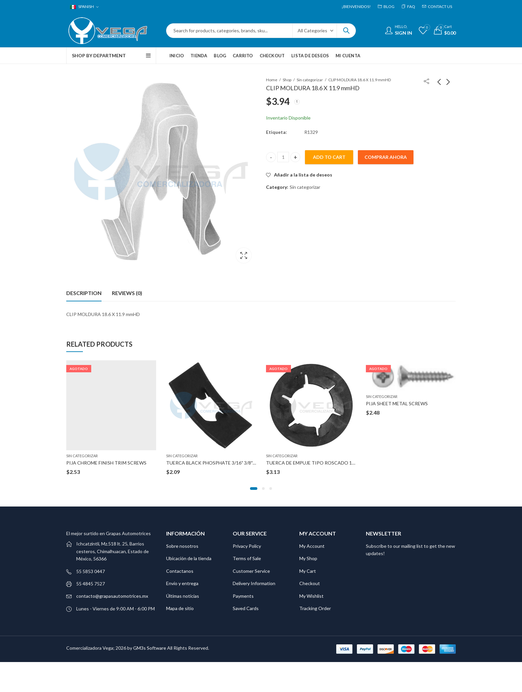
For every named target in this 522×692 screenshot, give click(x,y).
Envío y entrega (182, 583)
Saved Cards (246, 608)
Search (346, 30)
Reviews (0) (127, 293)
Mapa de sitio (180, 608)
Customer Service (251, 571)
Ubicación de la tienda (188, 558)
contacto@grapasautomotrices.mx (112, 596)
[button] (254, 489)
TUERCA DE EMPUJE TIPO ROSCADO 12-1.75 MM (320, 462)
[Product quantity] (283, 157)
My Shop (308, 558)
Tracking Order (315, 608)
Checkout (309, 583)
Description (84, 293)
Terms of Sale (247, 558)
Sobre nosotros (182, 546)
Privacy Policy (247, 546)
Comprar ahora (386, 157)
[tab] (84, 293)
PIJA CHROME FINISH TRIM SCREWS (106, 462)
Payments (243, 596)
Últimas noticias (182, 596)
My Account (312, 546)
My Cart (307, 571)
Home (271, 79)
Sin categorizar (310, 79)
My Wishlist (311, 596)
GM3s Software (150, 648)
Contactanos (179, 571)
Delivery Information (254, 583)
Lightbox (243, 255)
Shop (287, 79)
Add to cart (329, 157)
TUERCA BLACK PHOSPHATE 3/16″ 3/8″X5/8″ (215, 462)
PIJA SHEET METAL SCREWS (397, 403)
